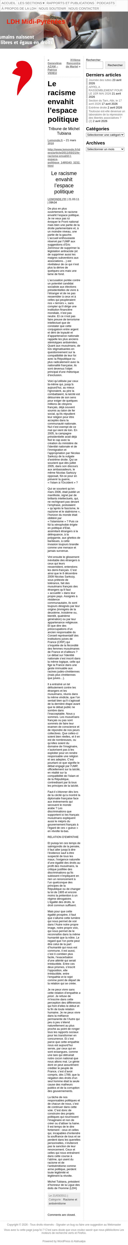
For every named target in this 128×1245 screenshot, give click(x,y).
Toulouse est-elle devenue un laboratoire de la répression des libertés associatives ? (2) (107, 116)
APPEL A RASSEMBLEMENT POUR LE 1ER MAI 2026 (106, 90)
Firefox (82, 1233)
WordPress (63, 1241)
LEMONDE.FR (57, 199)
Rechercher (93, 60)
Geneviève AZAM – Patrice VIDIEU (55, 68)
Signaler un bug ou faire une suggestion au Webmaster (88, 1224)
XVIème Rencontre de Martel (73, 63)
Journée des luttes (100, 80)
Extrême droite (98, 107)
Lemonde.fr (55, 140)
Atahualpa (79, 1241)
